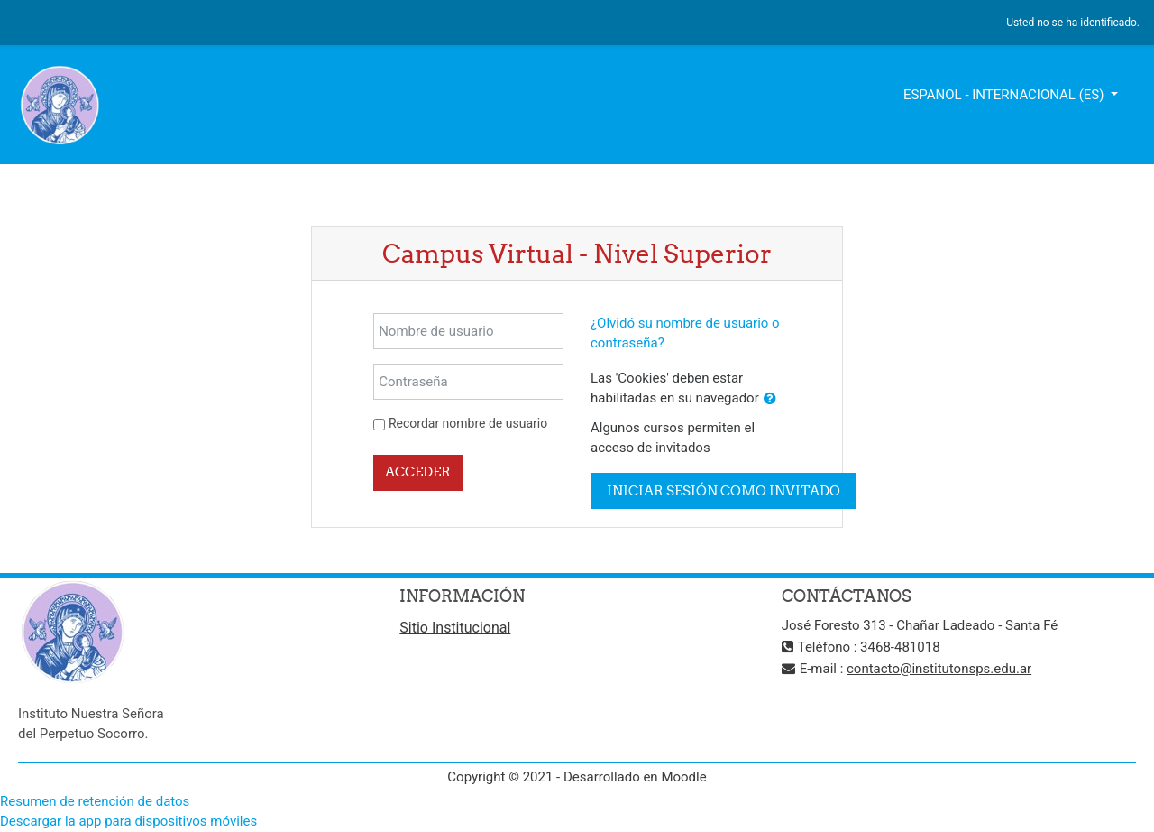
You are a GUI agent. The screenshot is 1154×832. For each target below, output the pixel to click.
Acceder (418, 471)
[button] (770, 399)
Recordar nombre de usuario (468, 423)
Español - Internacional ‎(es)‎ (1005, 95)
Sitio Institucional (454, 627)
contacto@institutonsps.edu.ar (939, 669)
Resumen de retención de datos (94, 801)
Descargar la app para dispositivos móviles (128, 821)
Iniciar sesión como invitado (723, 490)
